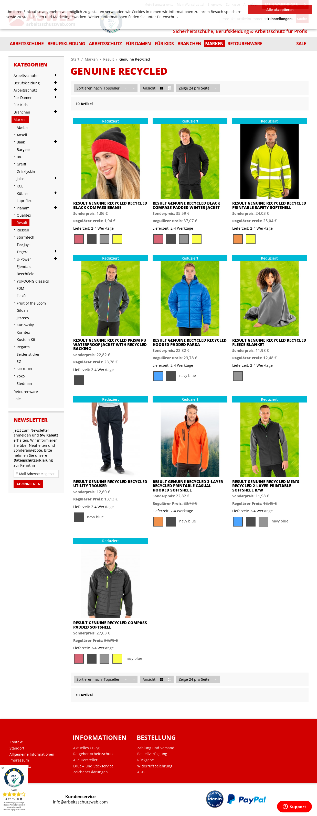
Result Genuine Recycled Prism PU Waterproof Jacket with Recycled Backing (110, 344)
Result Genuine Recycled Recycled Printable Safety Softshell (269, 205)
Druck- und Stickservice (93, 766)
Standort (16, 748)
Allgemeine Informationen (31, 754)
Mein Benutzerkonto (158, 4)
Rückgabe (145, 760)
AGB (140, 772)
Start (75, 59)
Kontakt (16, 742)
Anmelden (251, 4)
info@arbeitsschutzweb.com (80, 802)
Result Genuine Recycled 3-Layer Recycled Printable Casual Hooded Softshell (188, 485)
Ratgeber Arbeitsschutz (93, 754)
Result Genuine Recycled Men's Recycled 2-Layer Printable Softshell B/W (265, 485)
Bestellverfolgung (152, 754)
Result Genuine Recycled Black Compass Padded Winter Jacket (186, 205)
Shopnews (215, 4)
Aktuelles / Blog (86, 748)
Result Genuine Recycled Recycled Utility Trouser (110, 483)
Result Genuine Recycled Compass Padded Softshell (110, 625)
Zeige (183, 88)
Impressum (19, 760)
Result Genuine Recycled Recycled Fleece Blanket (269, 342)
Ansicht (149, 88)
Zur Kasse (233, 4)
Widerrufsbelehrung (154, 766)
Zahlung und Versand (155, 748)
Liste (170, 88)
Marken (91, 59)
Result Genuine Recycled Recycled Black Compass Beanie (110, 205)
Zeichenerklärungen (90, 772)
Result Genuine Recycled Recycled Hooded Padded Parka (190, 342)
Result (108, 59)
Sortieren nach (89, 88)
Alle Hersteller (85, 760)
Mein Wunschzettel (190, 4)
